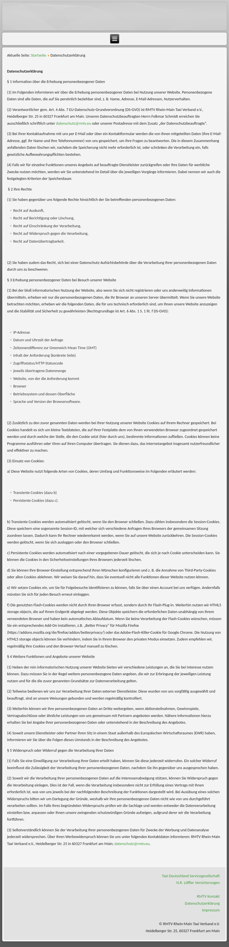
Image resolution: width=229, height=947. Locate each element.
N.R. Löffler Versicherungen (198, 882)
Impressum (211, 910)
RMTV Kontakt (208, 896)
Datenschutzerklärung (202, 903)
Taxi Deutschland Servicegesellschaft (191, 876)
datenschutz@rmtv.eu (73, 123)
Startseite (38, 55)
